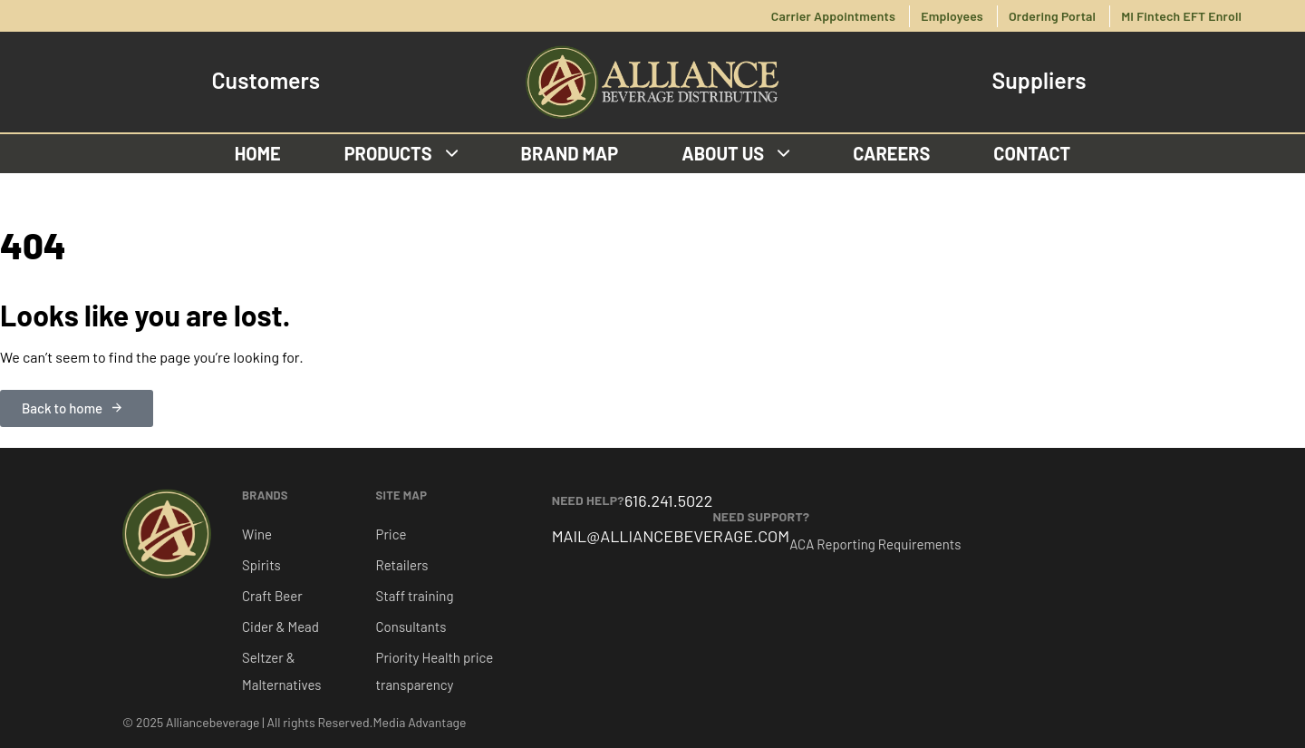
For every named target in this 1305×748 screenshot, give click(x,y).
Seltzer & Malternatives (281, 671)
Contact (1031, 153)
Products (401, 153)
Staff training (415, 596)
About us (735, 153)
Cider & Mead (280, 626)
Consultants (411, 626)
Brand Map (570, 153)
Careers (891, 153)
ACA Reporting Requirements (875, 544)
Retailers (402, 565)
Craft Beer (272, 596)
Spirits (261, 565)
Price (391, 534)
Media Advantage (420, 722)
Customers (265, 80)
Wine (257, 534)
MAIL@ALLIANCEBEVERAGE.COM (671, 536)
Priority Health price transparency (435, 671)
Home (258, 153)
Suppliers (1039, 80)
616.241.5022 (668, 500)
